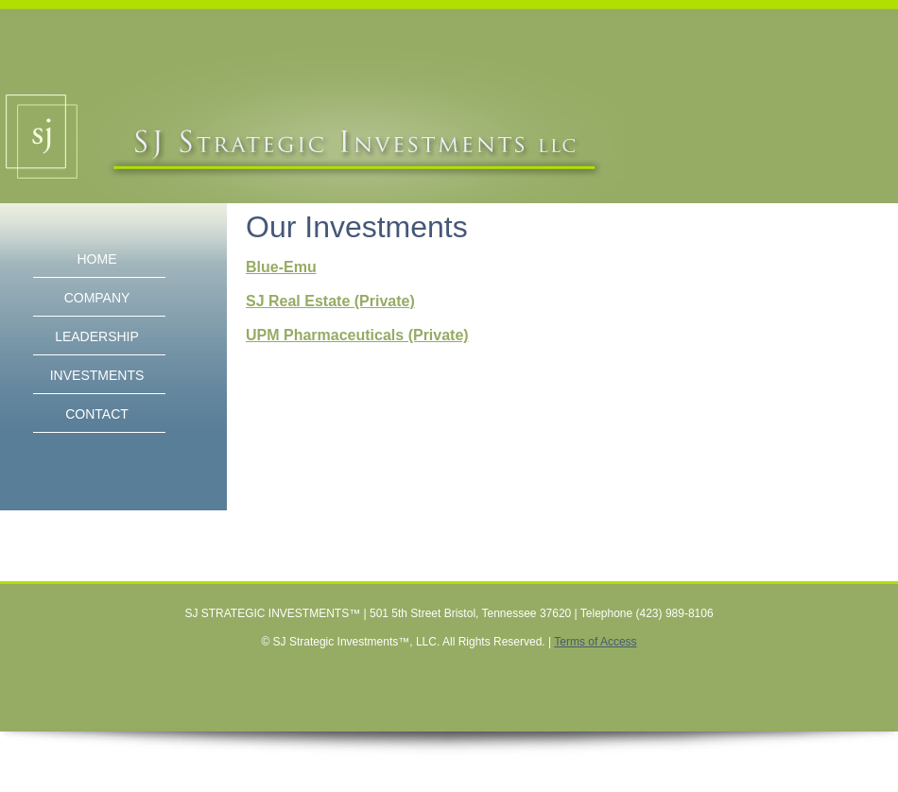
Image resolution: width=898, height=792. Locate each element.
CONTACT (97, 414)
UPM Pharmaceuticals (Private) (357, 335)
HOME (97, 259)
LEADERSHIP (97, 336)
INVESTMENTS (97, 375)
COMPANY (97, 297)
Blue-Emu (281, 267)
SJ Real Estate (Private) (330, 301)
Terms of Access (595, 641)
